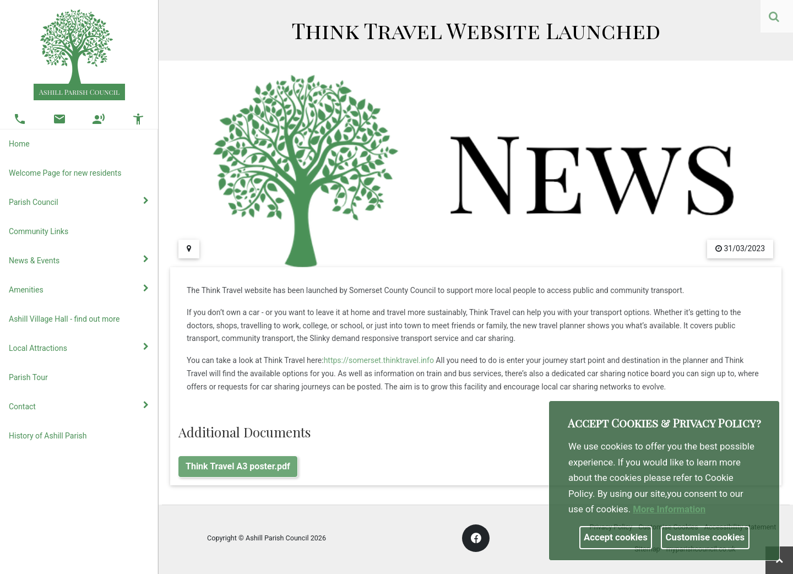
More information (669, 509)
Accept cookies (616, 537)
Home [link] (19, 143)
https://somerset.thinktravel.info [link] (379, 360)
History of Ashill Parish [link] (48, 435)
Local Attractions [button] (79, 348)
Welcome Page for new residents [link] (65, 173)
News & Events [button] (79, 260)
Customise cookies (705, 537)
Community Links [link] (38, 231)
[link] (774, 16)
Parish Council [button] (79, 202)
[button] (775, 17)
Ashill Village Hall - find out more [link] (64, 319)
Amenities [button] (79, 289)
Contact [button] (79, 406)
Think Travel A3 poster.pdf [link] (238, 466)
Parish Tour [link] (28, 377)
